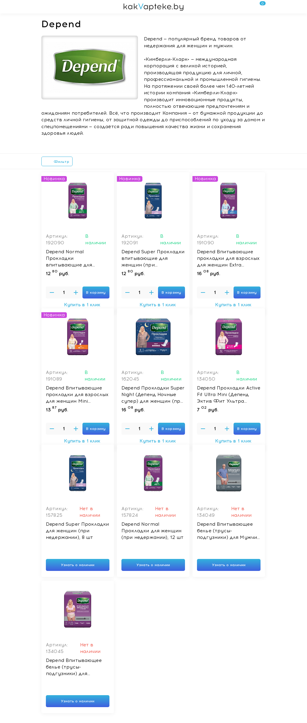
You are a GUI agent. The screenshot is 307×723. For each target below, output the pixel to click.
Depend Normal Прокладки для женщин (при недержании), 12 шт (152, 531)
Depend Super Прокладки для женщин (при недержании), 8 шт (77, 531)
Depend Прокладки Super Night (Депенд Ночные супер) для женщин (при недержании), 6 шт (152, 394)
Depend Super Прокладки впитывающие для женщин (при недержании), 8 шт (152, 258)
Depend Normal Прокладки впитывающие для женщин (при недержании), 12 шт (70, 258)
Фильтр (57, 161)
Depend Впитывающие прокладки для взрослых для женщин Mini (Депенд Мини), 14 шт (77, 394)
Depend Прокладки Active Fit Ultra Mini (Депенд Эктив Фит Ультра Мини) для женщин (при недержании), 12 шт (228, 394)
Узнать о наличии (78, 565)
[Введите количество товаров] (64, 292)
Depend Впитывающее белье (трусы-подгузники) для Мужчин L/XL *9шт (228, 531)
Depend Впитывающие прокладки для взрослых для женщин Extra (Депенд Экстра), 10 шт (228, 258)
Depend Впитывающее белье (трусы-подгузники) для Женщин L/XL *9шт (74, 667)
